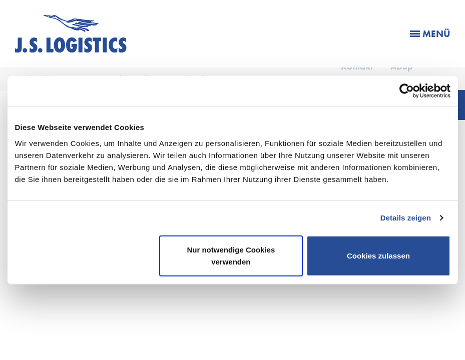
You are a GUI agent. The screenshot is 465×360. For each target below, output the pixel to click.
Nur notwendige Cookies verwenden (231, 255)
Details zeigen (405, 218)
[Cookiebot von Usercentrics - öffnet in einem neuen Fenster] (406, 91)
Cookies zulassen (378, 255)
